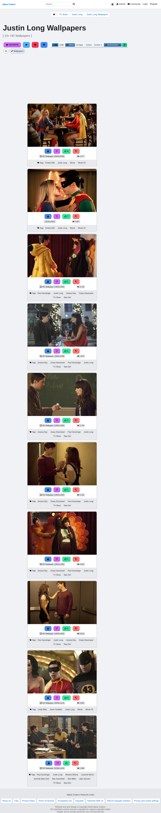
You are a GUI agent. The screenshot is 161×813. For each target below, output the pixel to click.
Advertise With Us (95, 801)
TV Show (63, 14)
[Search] (74, 4)
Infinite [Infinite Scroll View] (70, 45)
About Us (6, 801)
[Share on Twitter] (26, 45)
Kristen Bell (50, 163)
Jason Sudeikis (56, 709)
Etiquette (79, 801)
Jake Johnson (84, 779)
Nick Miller (72, 779)
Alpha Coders (8, 4)
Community (134, 4)
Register (154, 4)
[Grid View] (55, 45)
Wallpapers (17, 51)
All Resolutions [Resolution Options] (112, 45)
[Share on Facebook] (44, 45)
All (6, 51)
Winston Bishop (71, 775)
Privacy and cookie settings (146, 801)
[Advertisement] (143, 137)
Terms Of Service (46, 801)
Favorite (12, 45)
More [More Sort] (98, 45)
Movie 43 (81, 163)
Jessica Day (71, 293)
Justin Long (77, 14)
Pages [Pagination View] (79, 45)
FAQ (16, 801)
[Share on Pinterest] (35, 45)
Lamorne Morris (87, 775)
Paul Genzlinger (44, 293)
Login (145, 4)
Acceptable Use (65, 801)
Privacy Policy (28, 801)
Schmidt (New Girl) (41, 779)
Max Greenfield (58, 779)
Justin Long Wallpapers (97, 14)
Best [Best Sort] (89, 45)
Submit (120, 4)
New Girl (67, 297)
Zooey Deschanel (86, 293)
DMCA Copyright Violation (118, 801)
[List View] (61, 45)
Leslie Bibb (42, 709)
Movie (72, 163)
